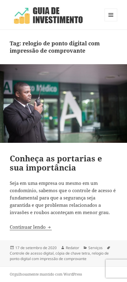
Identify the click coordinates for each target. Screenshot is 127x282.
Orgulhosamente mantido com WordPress (46, 274)
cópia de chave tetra (72, 253)
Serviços (95, 247)
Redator (72, 247)
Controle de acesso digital (32, 253)
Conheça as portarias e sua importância (56, 163)
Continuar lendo (31, 227)
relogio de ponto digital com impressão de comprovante (59, 256)
